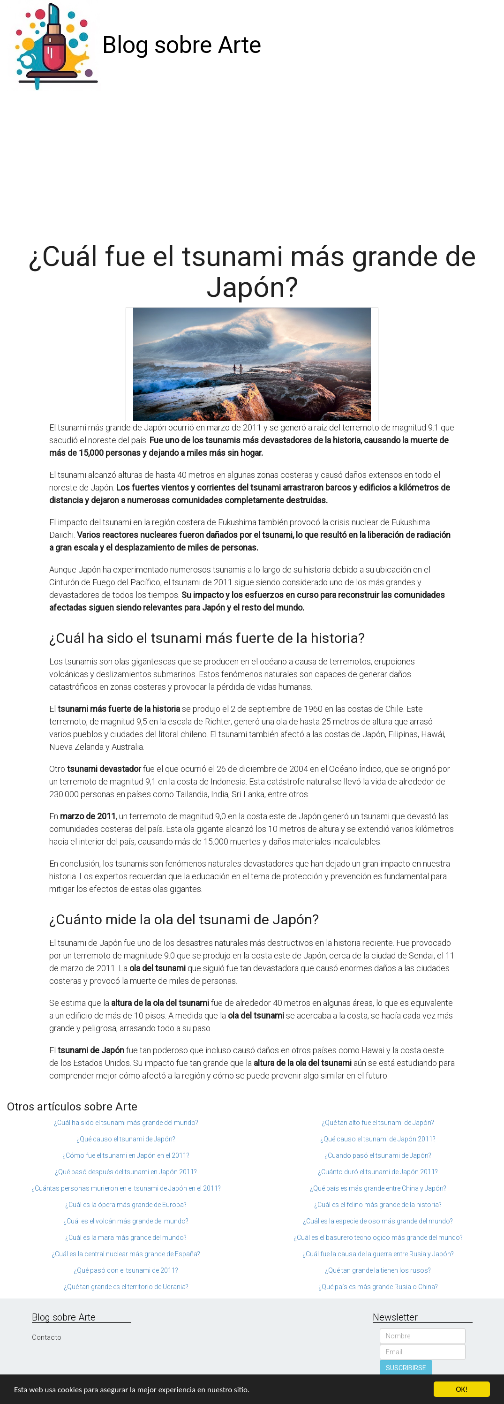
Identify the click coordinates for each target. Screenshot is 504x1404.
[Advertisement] (252, 161)
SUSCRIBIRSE (406, 1368)
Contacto (46, 1337)
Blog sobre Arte (181, 45)
